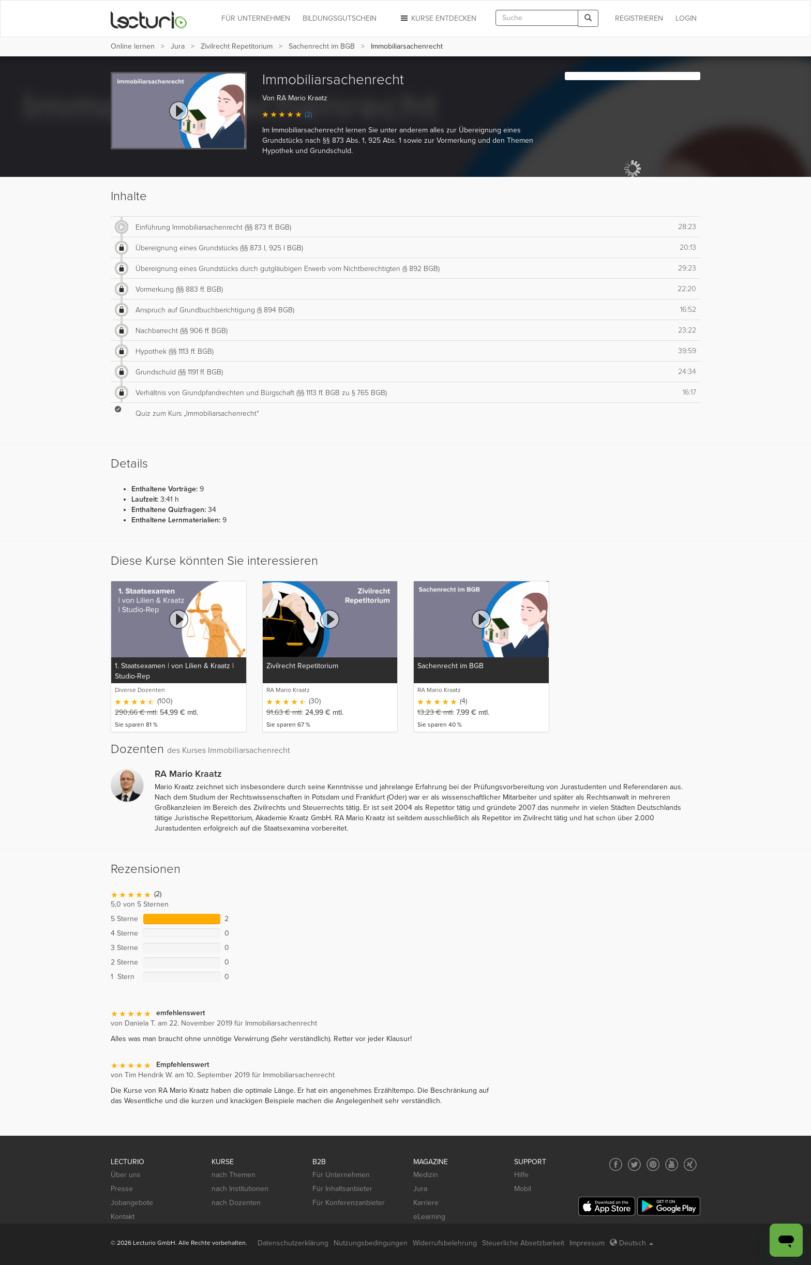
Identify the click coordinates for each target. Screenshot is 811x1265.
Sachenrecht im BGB (322, 46)
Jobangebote (132, 1202)
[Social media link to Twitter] (634, 1164)
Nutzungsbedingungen (371, 1243)
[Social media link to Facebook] (615, 1164)
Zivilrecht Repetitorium (237, 46)
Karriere (426, 1202)
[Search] (588, 18)
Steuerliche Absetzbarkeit (523, 1243)
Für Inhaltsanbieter (342, 1188)
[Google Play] (668, 1206)
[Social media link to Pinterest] (653, 1164)
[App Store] (606, 1206)
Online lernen (133, 46)
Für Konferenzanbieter (348, 1202)
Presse (122, 1188)
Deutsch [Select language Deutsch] (631, 1243)
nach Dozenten (236, 1202)
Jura (178, 46)
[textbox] (536, 18)
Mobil (522, 1188)
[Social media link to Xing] (690, 1164)
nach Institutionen (240, 1188)
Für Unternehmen (341, 1174)
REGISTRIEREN (639, 18)
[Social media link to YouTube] (671, 1164)
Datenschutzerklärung (293, 1243)
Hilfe (521, 1174)
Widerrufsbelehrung (445, 1243)
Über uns (126, 1174)
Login (686, 18)
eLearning (429, 1216)
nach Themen (234, 1174)
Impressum (587, 1243)
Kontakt (122, 1216)
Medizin (425, 1174)
